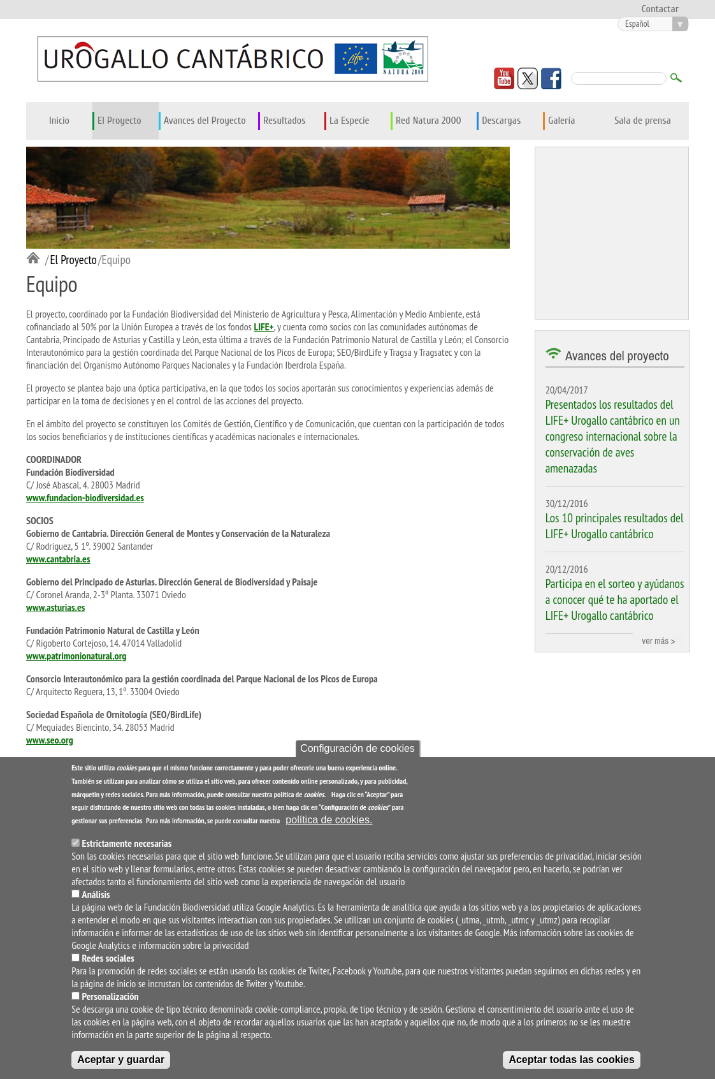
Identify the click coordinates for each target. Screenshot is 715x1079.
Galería (561, 120)
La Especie (349, 120)
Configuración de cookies (357, 748)
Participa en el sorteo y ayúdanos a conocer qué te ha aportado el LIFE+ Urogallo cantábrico (614, 599)
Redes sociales (108, 957)
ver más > (658, 641)
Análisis (96, 894)
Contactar (660, 9)
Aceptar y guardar (120, 1059)
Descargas (501, 120)
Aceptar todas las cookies (571, 1059)
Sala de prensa (642, 120)
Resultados (284, 120)
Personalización (110, 996)
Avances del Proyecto (205, 120)
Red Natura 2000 (428, 120)
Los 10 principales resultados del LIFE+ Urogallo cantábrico (614, 525)
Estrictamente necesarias (127, 843)
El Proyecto (119, 120)
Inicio (59, 120)
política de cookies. (328, 819)
